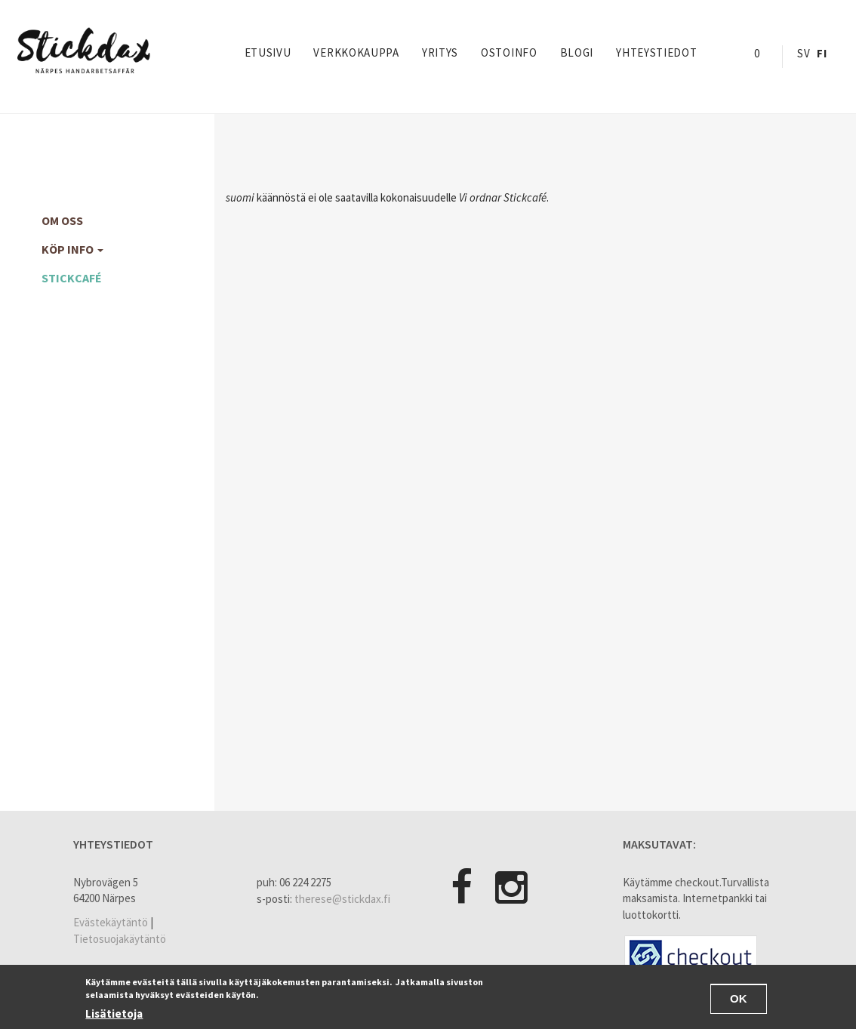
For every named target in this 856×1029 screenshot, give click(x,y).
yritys (440, 52)
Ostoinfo (509, 52)
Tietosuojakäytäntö (119, 939)
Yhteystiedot (656, 52)
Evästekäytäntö (110, 922)
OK (738, 1000)
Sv (803, 53)
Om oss (62, 220)
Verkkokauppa (356, 52)
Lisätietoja (114, 1014)
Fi (822, 53)
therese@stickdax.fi (342, 899)
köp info (72, 249)
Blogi (577, 52)
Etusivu (268, 52)
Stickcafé (72, 277)
